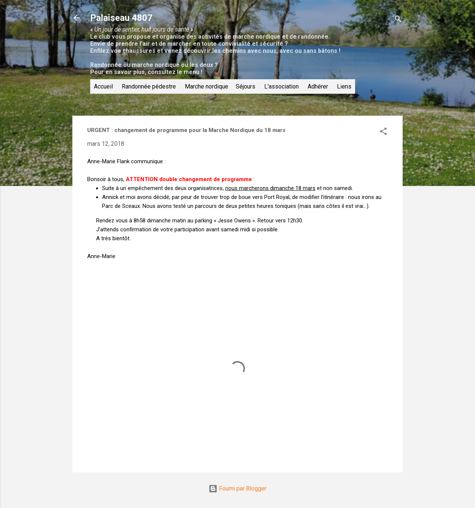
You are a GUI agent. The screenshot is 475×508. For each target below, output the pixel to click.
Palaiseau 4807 (121, 18)
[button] (383, 132)
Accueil (103, 86)
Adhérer (318, 86)
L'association (281, 86)
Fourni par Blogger (237, 488)
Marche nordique (206, 86)
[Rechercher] (398, 20)
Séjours (245, 86)
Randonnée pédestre (149, 86)
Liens (344, 86)
